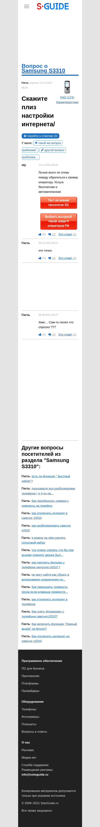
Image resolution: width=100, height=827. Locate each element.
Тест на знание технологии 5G (58, 203)
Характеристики (67, 102)
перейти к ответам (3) (41, 136)
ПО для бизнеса (33, 668)
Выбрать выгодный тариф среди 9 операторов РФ (58, 221)
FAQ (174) (67, 97)
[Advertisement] (50, 36)
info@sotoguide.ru (35, 774)
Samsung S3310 (43, 70)
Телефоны (29, 709)
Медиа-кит (29, 757)
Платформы (30, 683)
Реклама (28, 750)
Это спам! (67, 234)
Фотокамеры (30, 716)
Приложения (30, 676)
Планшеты (29, 724)
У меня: (27, 143)
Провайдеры (30, 691)
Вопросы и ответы (34, 731)
